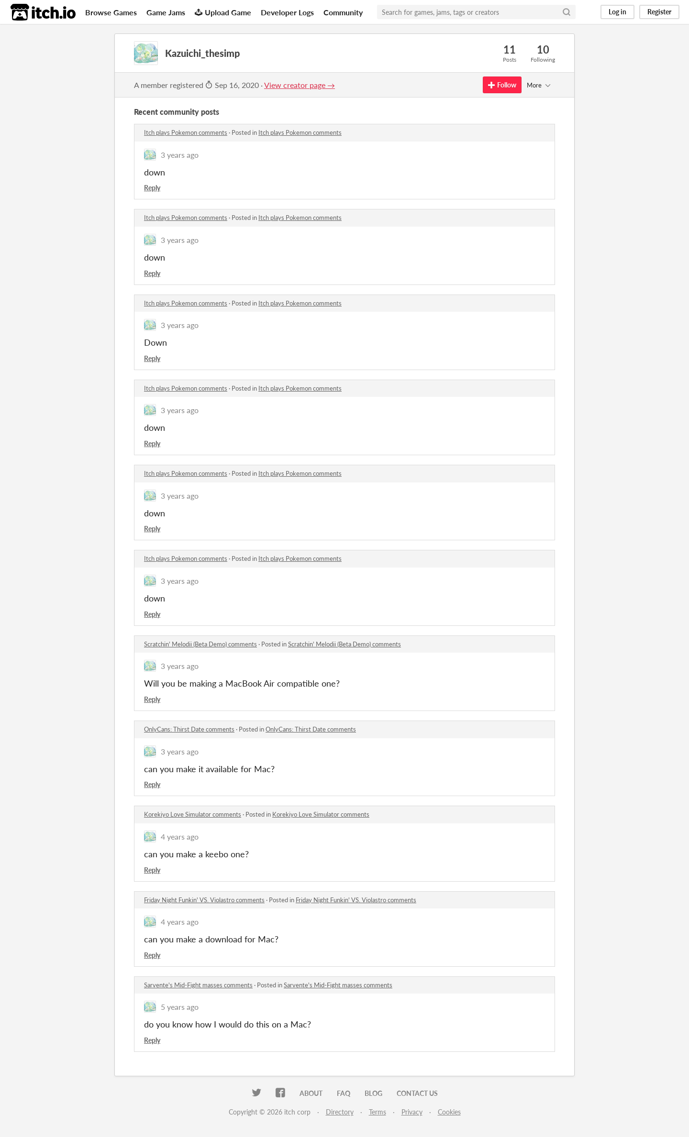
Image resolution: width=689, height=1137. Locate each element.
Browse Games (111, 12)
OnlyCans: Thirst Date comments (189, 729)
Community (343, 12)
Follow (502, 85)
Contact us (417, 1093)
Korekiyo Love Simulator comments (192, 814)
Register (659, 12)
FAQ (343, 1093)
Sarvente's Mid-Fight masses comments (198, 985)
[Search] (566, 12)
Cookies (449, 1112)
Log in (617, 12)
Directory (340, 1112)
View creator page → (299, 84)
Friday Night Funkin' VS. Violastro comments (204, 900)
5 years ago (180, 1006)
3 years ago (180, 154)
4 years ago (180, 836)
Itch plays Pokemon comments (185, 132)
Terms (377, 1112)
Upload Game (223, 12)
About (311, 1093)
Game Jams (165, 12)
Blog (373, 1093)
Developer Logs (287, 12)
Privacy (411, 1112)
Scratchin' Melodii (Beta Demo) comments (200, 644)
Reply (152, 188)
